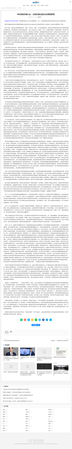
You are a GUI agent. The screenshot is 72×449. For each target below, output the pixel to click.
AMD (5, 417)
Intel (50, 431)
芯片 (50, 427)
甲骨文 (28, 420)
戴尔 (28, 422)
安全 (50, 417)
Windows (51, 422)
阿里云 (28, 427)
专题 (32, 5)
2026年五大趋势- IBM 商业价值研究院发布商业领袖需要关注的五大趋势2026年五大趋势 (27, 375)
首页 (24, 5)
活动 (38, 5)
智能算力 (20, 9)
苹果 (5, 422)
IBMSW (37, 326)
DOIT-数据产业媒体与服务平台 (36, 2)
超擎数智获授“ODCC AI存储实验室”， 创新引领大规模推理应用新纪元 (18, 396)
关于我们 (30, 443)
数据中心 (29, 417)
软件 (5, 420)
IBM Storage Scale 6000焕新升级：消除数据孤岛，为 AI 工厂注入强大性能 (44, 375)
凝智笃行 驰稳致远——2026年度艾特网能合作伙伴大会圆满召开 (16, 393)
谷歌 (28, 431)
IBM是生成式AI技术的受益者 (59, 358)
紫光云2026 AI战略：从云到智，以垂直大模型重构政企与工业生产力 (18, 402)
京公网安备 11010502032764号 (51, 444)
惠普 (28, 415)
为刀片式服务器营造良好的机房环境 (11, 341)
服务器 (51, 410)
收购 (50, 424)
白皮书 (46, 5)
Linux (5, 431)
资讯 (27, 5)
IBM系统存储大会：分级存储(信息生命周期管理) (36, 16)
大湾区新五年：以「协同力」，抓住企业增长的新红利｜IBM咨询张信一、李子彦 (11, 360)
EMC (5, 415)
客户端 (42, 5)
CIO (28, 424)
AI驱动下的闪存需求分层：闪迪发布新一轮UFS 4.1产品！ (15, 399)
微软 (5, 410)
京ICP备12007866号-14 (40, 444)
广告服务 (34, 443)
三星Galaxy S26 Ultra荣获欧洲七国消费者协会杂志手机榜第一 (16, 390)
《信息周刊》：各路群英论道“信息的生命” (59, 341)
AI (50, 420)
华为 (50, 429)
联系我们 (42, 443)
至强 (5, 427)
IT (4, 424)
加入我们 (38, 443)
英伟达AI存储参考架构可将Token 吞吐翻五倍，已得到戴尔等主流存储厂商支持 (44, 360)
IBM (33, 326)
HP (27, 429)
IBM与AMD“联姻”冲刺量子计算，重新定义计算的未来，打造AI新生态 (60, 375)
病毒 (5, 429)
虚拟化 (51, 415)
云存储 (28, 413)
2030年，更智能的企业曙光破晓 (11, 373)
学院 (35, 5)
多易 (11, 333)
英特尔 (6, 413)
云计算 (51, 413)
